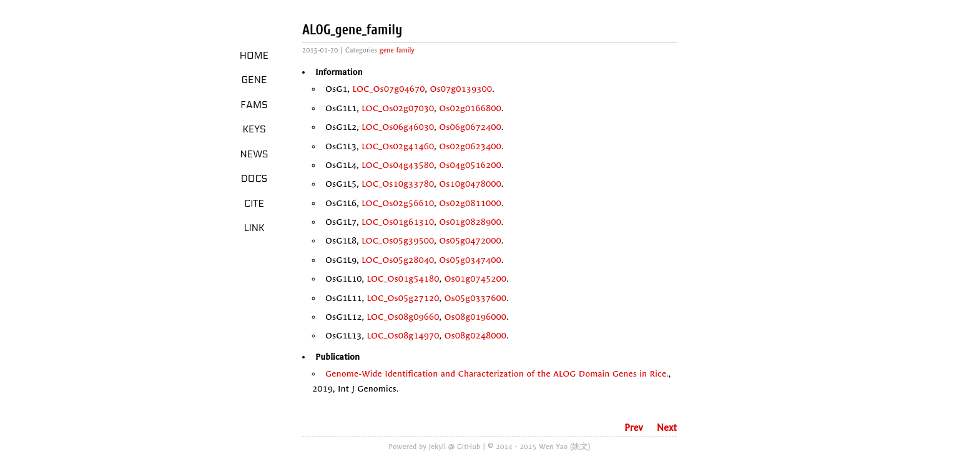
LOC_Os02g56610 (398, 203)
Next (667, 427)
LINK (254, 228)
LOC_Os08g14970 (403, 335)
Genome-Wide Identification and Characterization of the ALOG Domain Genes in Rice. (497, 373)
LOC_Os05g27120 (403, 298)
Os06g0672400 (470, 127)
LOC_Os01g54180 (403, 279)
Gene (254, 80)
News (254, 154)
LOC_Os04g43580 (398, 165)
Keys (253, 129)
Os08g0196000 (476, 317)
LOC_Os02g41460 (398, 146)
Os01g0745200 (476, 279)
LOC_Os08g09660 (403, 317)
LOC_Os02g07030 (398, 108)
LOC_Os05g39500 (398, 240)
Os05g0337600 (476, 298)
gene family (397, 50)
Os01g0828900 (470, 222)
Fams (253, 105)
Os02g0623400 (470, 146)
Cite (254, 203)
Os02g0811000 (470, 203)
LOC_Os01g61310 (398, 222)
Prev (633, 427)
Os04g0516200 (470, 165)
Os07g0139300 (461, 89)
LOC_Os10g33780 (398, 184)
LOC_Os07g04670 (389, 89)
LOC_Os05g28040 (398, 260)
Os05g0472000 (470, 240)
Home (254, 55)
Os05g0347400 (470, 260)
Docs (254, 178)
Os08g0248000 (476, 335)
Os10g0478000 (470, 184)
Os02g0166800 (470, 108)
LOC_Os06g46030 (398, 127)
